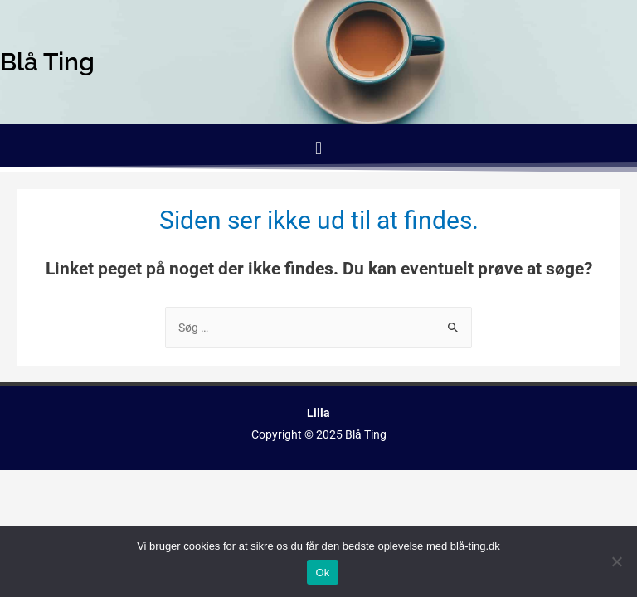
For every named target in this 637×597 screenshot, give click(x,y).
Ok (322, 572)
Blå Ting (366, 434)
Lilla (318, 413)
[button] (318, 148)
